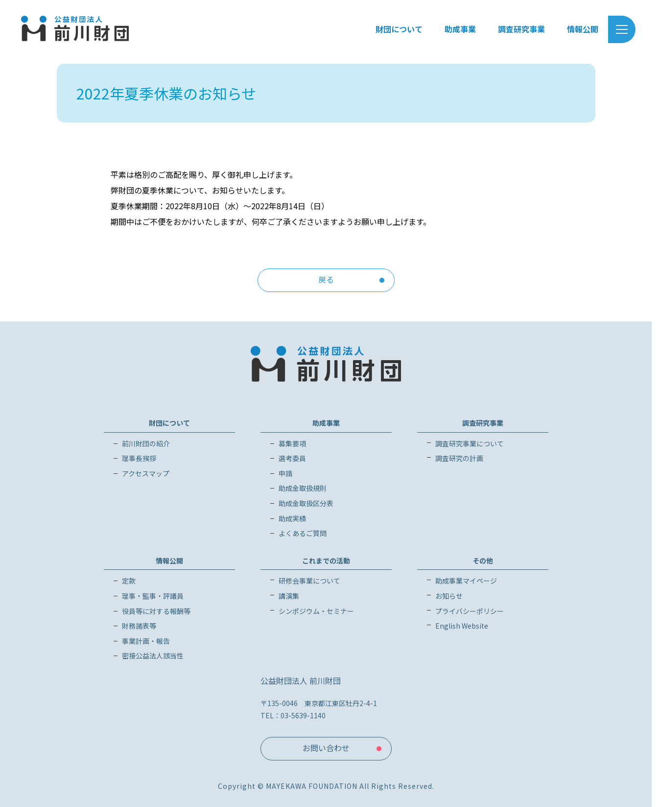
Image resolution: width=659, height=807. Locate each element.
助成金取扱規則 (303, 488)
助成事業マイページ (466, 581)
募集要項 (292, 443)
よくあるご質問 (303, 533)
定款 (129, 581)
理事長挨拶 (139, 458)
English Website (461, 626)
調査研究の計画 (459, 458)
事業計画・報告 (146, 641)
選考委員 (292, 458)
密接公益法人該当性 (153, 655)
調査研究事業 (482, 423)
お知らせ (449, 596)
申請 (285, 473)
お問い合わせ (326, 748)
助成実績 (292, 518)
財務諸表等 (139, 626)
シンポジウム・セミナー (316, 611)
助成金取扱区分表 (306, 503)
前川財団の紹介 (146, 443)
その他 (482, 560)
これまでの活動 (326, 560)
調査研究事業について (469, 443)
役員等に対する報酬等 (156, 611)
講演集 (289, 596)
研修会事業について (309, 581)
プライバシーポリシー (469, 611)
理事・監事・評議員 (153, 596)
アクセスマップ (145, 473)
